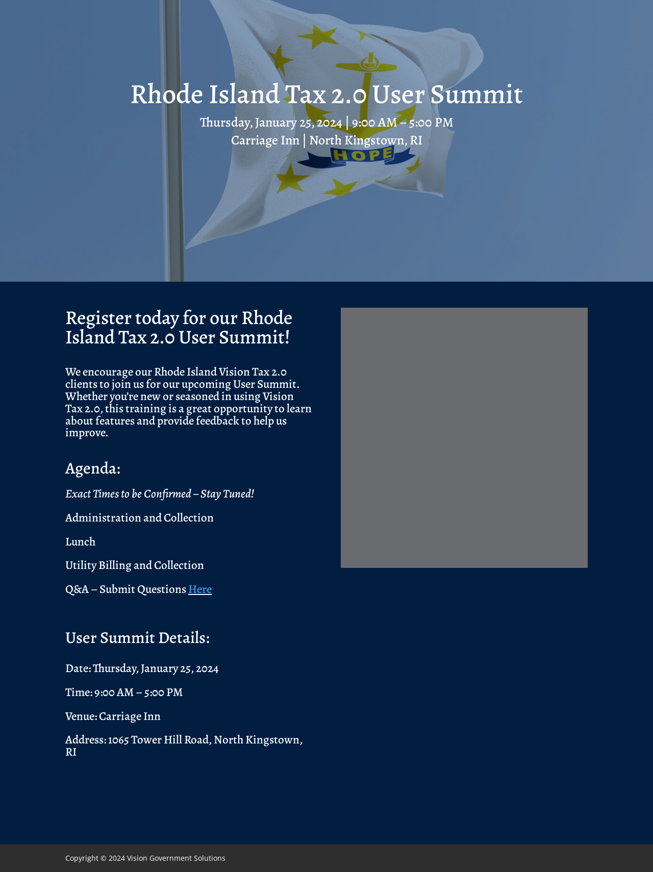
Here (200, 589)
